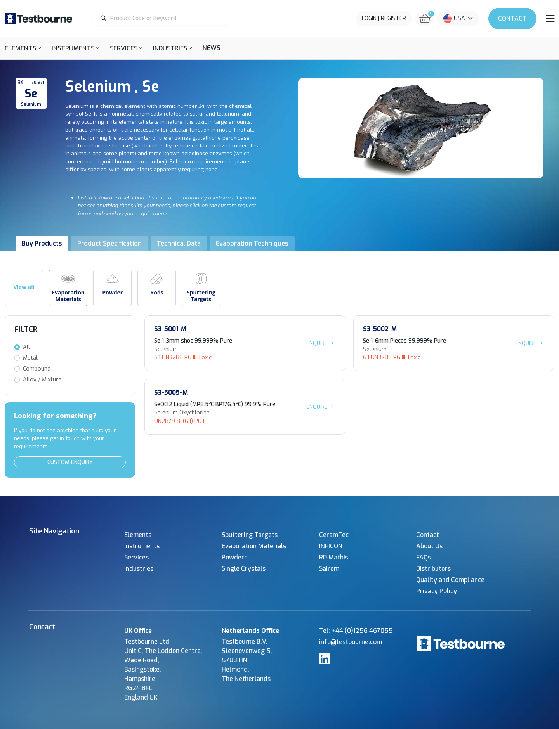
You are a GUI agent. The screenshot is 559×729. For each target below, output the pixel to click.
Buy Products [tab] (42, 243)
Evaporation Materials (254, 546)
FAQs (423, 557)
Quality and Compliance (450, 580)
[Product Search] (165, 18)
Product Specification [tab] (109, 243)
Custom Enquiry (70, 462)
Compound (36, 368)
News (211, 48)
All (26, 347)
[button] (23, 48)
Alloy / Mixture (42, 379)
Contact (512, 18)
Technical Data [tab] (179, 243)
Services (136, 557)
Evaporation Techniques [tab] (252, 243)
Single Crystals (244, 568)
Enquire (321, 342)
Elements (137, 535)
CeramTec (334, 535)
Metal (30, 358)
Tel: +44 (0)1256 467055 (356, 631)
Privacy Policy (436, 591)
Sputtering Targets (250, 535)
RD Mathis (333, 557)
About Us (429, 546)
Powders (234, 557)
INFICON (330, 546)
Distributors (433, 568)
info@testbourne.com (350, 642)
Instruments (142, 546)
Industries (138, 568)
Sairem (329, 568)
